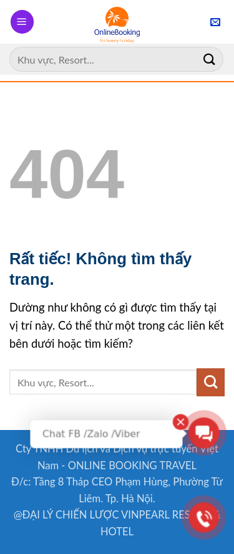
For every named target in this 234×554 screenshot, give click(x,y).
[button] (22, 21)
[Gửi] (209, 59)
